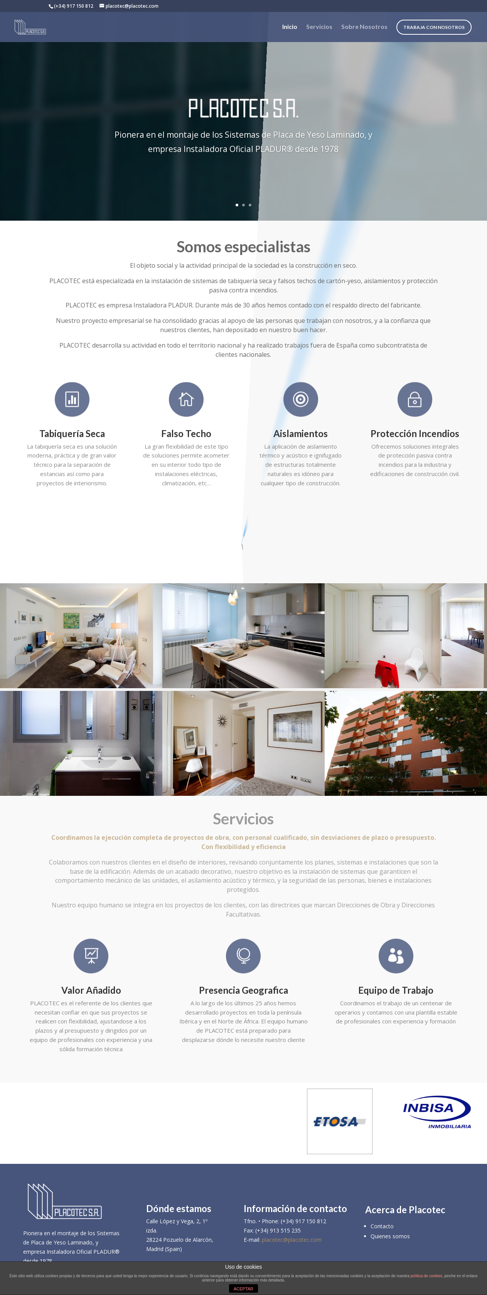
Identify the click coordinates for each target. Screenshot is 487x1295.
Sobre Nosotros (364, 27)
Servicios (319, 27)
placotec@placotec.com (292, 1239)
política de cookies (426, 1276)
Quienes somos (390, 1236)
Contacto (382, 1226)
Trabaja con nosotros (434, 27)
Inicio (289, 27)
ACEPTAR (243, 1289)
